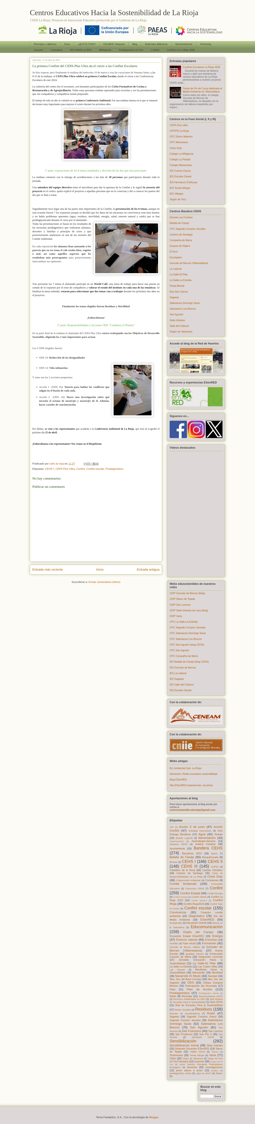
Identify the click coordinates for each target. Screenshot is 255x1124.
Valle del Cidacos (179, 326)
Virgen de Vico (178, 199)
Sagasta (174, 297)
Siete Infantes (177, 320)
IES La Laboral (178, 673)
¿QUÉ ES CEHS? (87, 44)
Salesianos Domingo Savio (185, 303)
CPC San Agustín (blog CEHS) (187, 644)
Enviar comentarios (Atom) (104, 582)
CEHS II (215, 861)
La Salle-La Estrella (181, 280)
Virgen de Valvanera (181, 331)
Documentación (183, 44)
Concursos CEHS (194, 888)
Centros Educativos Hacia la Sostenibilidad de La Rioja (114, 12)
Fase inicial (189, 943)
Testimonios (176, 1055)
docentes (192, 1067)
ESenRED (207, 919)
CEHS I (49, 468)
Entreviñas (211, 939)
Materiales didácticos (156, 44)
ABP (172, 827)
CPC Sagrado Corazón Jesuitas (187, 229)
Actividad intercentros (200, 831)
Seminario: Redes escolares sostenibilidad (193, 774)
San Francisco (191, 1031)
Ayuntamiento (177, 848)
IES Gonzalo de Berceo (183, 667)
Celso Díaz (176, 148)
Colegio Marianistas (181, 165)
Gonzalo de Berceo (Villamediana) (189, 263)
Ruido (211, 1013)
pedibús (214, 1070)
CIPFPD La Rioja (179, 131)
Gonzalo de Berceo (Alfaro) (185, 947)
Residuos (203, 1009)
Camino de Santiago (181, 234)
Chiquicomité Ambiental (188, 880)
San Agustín (176, 314)
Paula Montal (177, 286)
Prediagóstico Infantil (209, 993)
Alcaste (218, 834)
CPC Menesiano (179, 142)
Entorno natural (186, 939)
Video (173, 1058)
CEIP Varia (176, 616)
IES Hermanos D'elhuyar (183, 182)
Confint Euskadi (180, 897)
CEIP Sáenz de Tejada (182, 599)
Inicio (100, 569)
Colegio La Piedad (180, 159)
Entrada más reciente (47, 569)
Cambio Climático (212, 870)
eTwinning (205, 44)
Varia (212, 1055)
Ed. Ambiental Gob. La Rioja (185, 768)
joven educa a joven (189, 1070)
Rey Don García (179, 291)
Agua (202, 834)
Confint (155, 50)
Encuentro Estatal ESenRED (187, 936)
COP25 (214, 867)
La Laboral (176, 268)
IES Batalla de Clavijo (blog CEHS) (189, 661)
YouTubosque (181, 1061)
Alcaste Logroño (184, 838)
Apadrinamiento (177, 841)
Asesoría (38, 50)
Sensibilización (183, 1041)
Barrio (214, 853)
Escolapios (176, 257)
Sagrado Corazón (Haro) (201, 1016)
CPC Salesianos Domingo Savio (188, 633)
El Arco (174, 251)
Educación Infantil (196, 923)
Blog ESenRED (178, 779)
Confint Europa (215, 893)
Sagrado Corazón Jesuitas (185, 1020)
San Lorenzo (215, 1031)
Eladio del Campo (198, 932)
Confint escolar (95, 468)
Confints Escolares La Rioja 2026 (201, 67)
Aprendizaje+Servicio (203, 841)
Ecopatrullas (176, 923)
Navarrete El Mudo (188, 976)
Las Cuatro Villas (207, 966)
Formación (209, 943)
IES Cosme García (180, 170)
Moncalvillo (198, 972)
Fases (67, 44)
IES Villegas (176, 193)
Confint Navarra (199, 900)
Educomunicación (207, 927)
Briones (173, 862)
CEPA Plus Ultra (65, 468)
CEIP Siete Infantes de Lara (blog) (189, 610)
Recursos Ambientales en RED (189, 999)
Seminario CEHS (203, 1037)
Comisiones (212, 880)
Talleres (214, 1052)
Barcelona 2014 (192, 853)
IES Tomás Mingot (180, 188)
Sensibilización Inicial (184, 1045)
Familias (174, 943)
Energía (217, 936)
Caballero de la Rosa (182, 870)
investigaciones (214, 1067)
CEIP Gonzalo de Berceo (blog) (187, 593)
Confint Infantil (199, 897)
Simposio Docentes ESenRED (192, 1048)
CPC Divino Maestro (181, 136)
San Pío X (205, 1034)
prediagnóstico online (180, 1073)
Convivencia (178, 912)
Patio (172, 989)
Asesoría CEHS (178, 844)
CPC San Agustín (179, 650)
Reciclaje (187, 996)
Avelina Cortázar (205, 844)
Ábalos (219, 1073)
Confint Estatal (190, 893)
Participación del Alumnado (201, 986)
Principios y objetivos (45, 44)
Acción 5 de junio (192, 826)
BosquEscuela (210, 857)
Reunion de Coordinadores (185, 1013)
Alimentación (207, 837)
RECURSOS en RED (80, 50)
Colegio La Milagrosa (181, 153)
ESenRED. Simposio (114, 44)
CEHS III (189, 866)
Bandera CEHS (208, 848)
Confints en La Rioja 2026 (181, 50)
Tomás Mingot (197, 1055)
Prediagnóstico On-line (131, 50)
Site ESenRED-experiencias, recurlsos (191, 785)
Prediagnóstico (114, 468)
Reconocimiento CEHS (211, 996)
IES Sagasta (177, 679)
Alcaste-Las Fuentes (181, 217)
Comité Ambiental (183, 883)
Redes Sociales (183, 1009)
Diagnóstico (196, 916)
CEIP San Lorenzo (180, 604)
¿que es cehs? (203, 1073)
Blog (134, 44)
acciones (199, 1061)
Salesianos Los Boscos (183, 308)
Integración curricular (210, 956)
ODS (190, 982)
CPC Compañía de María (184, 656)
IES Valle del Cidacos (182, 684)
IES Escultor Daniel (180, 176)
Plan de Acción (199, 989)
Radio (173, 996)
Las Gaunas (177, 969)
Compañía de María (181, 240)
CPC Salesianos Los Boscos (186, 639)
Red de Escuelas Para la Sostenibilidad (199, 1005)
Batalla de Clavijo (179, 223)
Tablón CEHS (197, 1051)
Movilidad (217, 972)
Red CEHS (216, 1002)
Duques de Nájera (180, 246)
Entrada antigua (148, 569)
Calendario (56, 50)
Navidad (212, 976)
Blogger (153, 1117)
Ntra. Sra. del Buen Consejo (186, 979)
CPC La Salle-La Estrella (184, 621)
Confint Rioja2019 (194, 904)
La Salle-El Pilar (179, 274)
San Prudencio (183, 1034)
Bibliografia (105, 50)
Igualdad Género (195, 954)
